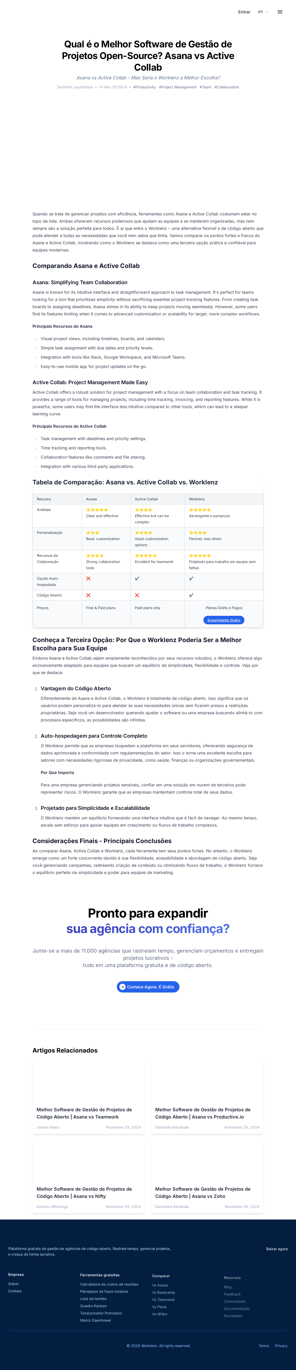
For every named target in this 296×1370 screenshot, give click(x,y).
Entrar (240, 13)
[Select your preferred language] (262, 13)
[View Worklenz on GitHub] (44, 1348)
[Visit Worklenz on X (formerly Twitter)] (10, 1348)
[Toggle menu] (280, 13)
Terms (264, 1349)
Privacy (281, 1349)
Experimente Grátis (224, 623)
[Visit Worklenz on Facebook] (22, 1348)
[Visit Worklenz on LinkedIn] (33, 1348)
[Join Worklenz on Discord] (56, 1348)
